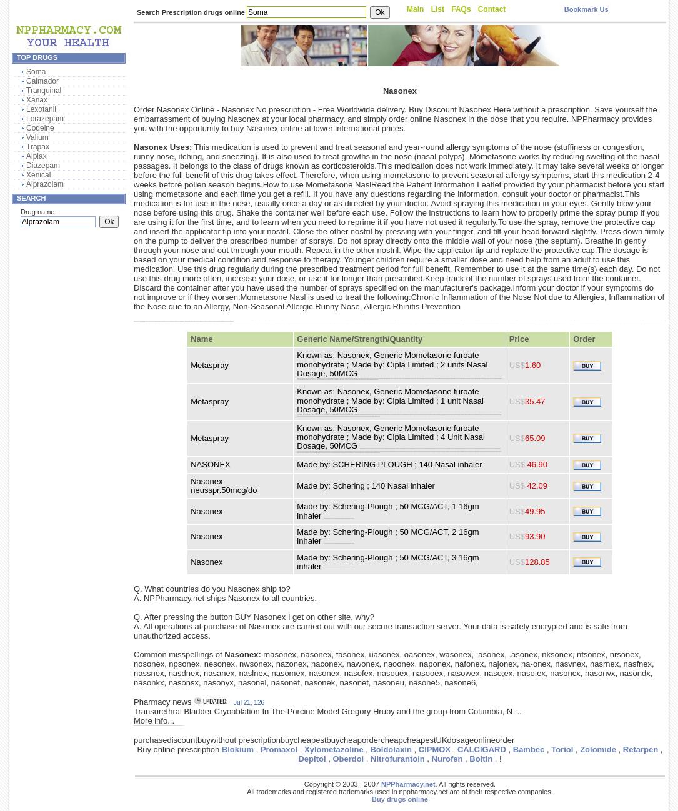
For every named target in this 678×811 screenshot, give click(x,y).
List (437, 9)
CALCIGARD (481, 749)
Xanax (36, 100)
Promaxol (279, 749)
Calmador (42, 81)
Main (415, 9)
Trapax (37, 146)
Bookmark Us (586, 9)
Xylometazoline (334, 749)
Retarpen (640, 749)
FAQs (461, 9)
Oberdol (348, 759)
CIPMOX (435, 749)
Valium (37, 137)
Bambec (529, 749)
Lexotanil (41, 109)
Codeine (40, 128)
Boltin (480, 759)
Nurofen (447, 759)
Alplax (36, 156)
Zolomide (598, 749)
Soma (36, 71)
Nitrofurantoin (398, 759)
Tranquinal (43, 90)
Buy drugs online (400, 799)
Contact (492, 9)
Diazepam (43, 165)
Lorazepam (45, 118)
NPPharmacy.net (408, 784)
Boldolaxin (390, 749)
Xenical (38, 175)
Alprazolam (45, 184)
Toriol (562, 749)
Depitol (312, 759)
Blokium (238, 749)
